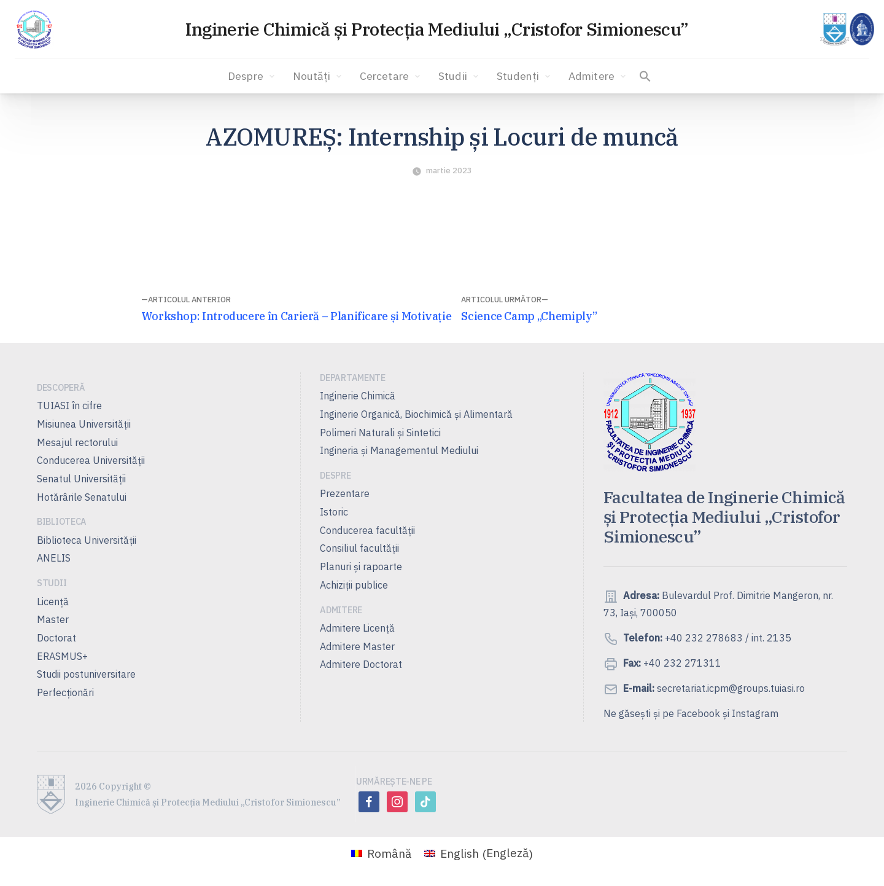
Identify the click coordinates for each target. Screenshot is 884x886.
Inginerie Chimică (357, 396)
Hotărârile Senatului (81, 497)
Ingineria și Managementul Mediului (399, 450)
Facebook (698, 713)
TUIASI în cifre (69, 405)
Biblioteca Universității (86, 540)
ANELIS (54, 558)
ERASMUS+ (62, 656)
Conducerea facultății (367, 530)
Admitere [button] (598, 76)
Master (53, 619)
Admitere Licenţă (357, 628)
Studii (459, 76)
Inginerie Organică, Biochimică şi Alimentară (416, 414)
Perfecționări (65, 692)
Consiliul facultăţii (359, 548)
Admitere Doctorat (361, 664)
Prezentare (345, 493)
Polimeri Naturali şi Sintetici (380, 432)
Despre (252, 76)
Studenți (524, 76)
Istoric (334, 512)
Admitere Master (357, 646)
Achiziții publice (354, 585)
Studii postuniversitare (86, 674)
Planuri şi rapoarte (361, 566)
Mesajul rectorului (77, 442)
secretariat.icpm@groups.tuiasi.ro (729, 688)
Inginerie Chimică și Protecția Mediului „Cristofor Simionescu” (436, 29)
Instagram (755, 713)
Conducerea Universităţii (91, 460)
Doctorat (56, 638)
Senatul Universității (81, 478)
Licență (53, 601)
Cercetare (391, 76)
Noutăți (318, 76)
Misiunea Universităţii (84, 424)
